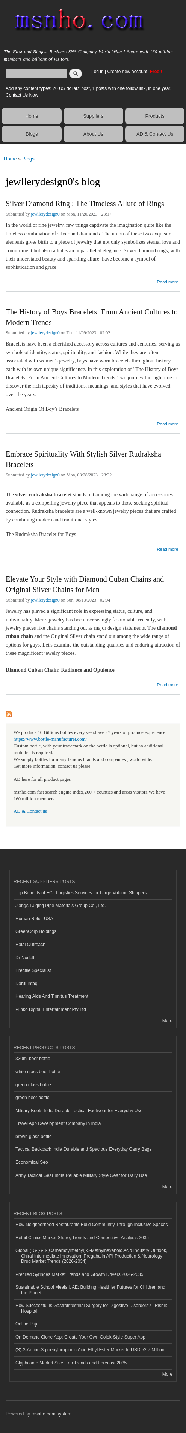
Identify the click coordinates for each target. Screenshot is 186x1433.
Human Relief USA (34, 918)
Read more (167, 281)
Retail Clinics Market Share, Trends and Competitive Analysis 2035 (82, 1237)
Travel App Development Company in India (58, 1123)
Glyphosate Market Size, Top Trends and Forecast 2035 (71, 1363)
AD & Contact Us (154, 134)
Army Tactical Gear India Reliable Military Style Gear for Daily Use (81, 1175)
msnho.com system (51, 1414)
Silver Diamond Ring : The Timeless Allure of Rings (85, 203)
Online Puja (27, 1324)
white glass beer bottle (37, 1071)
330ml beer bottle (32, 1058)
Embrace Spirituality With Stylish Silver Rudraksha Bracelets (83, 459)
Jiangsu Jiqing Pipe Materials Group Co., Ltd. (60, 905)
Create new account (127, 71)
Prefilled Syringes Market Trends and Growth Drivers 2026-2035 (79, 1274)
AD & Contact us (30, 811)
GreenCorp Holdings (35, 931)
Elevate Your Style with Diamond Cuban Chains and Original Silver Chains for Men (85, 584)
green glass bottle (33, 1084)
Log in (97, 71)
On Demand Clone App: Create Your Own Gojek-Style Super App (80, 1337)
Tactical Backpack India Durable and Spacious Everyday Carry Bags (83, 1149)
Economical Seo (31, 1162)
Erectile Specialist (33, 970)
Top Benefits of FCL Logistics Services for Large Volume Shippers (81, 892)
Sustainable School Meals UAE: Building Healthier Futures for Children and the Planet (90, 1290)
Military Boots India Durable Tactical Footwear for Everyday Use (78, 1110)
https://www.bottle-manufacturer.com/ (50, 739)
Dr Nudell (24, 957)
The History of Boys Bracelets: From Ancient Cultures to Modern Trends (92, 317)
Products (154, 116)
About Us (93, 134)
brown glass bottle (33, 1136)
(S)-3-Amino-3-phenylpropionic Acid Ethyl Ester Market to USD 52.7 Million (89, 1349)
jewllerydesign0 (45, 214)
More (167, 1020)
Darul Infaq (26, 983)
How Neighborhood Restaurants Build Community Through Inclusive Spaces (91, 1224)
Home (31, 116)
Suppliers (93, 116)
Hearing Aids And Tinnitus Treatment (51, 996)
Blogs (32, 134)
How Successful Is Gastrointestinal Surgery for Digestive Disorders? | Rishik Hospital (91, 1308)
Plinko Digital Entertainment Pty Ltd (50, 1009)
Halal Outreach (30, 944)
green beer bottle (32, 1097)
